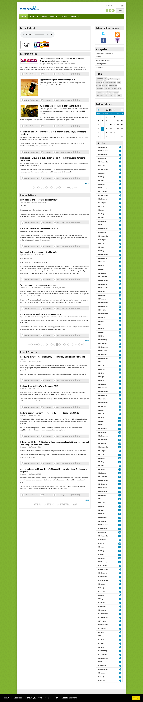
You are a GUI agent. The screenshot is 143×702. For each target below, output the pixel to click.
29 (120, 565)
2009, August (102, 539)
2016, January (102, 277)
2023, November (103, 154)
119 (120, 447)
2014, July (101, 321)
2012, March (101, 425)
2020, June (101, 247)
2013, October (102, 354)
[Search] (113, 5)
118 (120, 480)
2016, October (102, 262)
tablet (106, 95)
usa (111, 92)
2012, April (101, 421)
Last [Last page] (74, 187)
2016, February (102, 273)
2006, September (103, 669)
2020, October (102, 232)
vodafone (107, 88)
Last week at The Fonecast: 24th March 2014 (39, 199)
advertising (100, 95)
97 (120, 384)
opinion (100, 79)
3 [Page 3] (40, 187)
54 (120, 310)
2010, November (103, 484)
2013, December (103, 347)
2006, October (102, 665)
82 (120, 465)
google (98, 85)
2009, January (102, 565)
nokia (118, 82)
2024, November (103, 147)
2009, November (103, 528)
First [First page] (28, 344)
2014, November (103, 306)
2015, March (101, 291)
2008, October (102, 576)
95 (120, 388)
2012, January (102, 432)
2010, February (102, 517)
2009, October (102, 532)
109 (120, 439)
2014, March (101, 336)
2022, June (101, 173)
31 (120, 317)
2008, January (102, 610)
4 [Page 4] (44, 187)
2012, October (102, 399)
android (105, 82)
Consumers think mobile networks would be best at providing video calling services (53, 133)
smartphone (113, 85)
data (111, 95)
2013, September (103, 358)
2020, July (101, 243)
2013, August (102, 362)
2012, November (103, 395)
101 (120, 469)
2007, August (102, 628)
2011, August (102, 451)
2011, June (101, 458)
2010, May (101, 506)
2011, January (102, 477)
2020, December (103, 225)
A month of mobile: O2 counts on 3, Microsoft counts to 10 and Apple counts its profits (53, 470)
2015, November (103, 284)
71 (120, 354)
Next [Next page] (68, 187)
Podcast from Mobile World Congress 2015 (39, 386)
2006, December (103, 658)
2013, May (101, 373)
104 (120, 514)
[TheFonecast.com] (29, 8)
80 (120, 414)
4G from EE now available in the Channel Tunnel (60, 105)
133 (120, 417)
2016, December (103, 254)
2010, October (102, 488)
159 (120, 543)
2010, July (101, 499)
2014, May (101, 328)
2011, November (103, 439)
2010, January (102, 521)
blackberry (100, 88)
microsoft (99, 92)
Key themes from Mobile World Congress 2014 (40, 314)
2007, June (101, 636)
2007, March (101, 647)
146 (120, 528)
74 (120, 377)
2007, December (103, 614)
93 (120, 539)
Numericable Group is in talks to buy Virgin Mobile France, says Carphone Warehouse (52, 159)
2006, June (101, 680)
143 (120, 521)
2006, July (101, 676)
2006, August (102, 673)
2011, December (103, 436)
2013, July (101, 365)
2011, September (103, 447)
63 (120, 336)
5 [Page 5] (47, 187)
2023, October (102, 158)
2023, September (103, 162)
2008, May (101, 595)
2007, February (102, 651)
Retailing (98, 56)
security (114, 88)
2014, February (102, 339)
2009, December (103, 525)
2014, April (101, 332)
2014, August (102, 317)
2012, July (101, 410)
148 (120, 536)
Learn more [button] (73, 698)
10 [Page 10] (64, 187)
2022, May (101, 177)
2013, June (101, 369)
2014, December (103, 302)
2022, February (102, 188)
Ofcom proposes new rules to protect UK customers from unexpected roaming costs (63, 59)
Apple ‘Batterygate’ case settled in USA (57, 79)
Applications (99, 67)
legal (119, 88)
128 (120, 502)
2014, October (102, 310)
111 (120, 495)
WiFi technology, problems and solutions (38, 285)
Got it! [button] (135, 698)
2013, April (101, 377)
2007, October (102, 621)
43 (120, 321)
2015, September (103, 288)
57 (120, 362)
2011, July (101, 454)
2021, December (103, 195)
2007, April (101, 643)
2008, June (101, 591)
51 (120, 328)
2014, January (102, 343)
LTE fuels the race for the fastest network (39, 228)
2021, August (102, 202)
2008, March (101, 602)
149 (120, 532)
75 (120, 365)
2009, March (101, 558)
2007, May (101, 639)
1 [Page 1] (34, 187)
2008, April (101, 599)
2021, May (101, 214)
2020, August (102, 240)
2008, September (103, 580)
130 (120, 443)
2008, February (102, 606)
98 (120, 399)
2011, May (101, 462)
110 (120, 425)
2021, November (103, 199)
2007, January (102, 654)
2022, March (101, 184)
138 (120, 473)
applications (111, 79)
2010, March (101, 514)
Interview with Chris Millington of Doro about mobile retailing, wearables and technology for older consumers (54, 443)
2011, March (101, 469)
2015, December (103, 280)
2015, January (102, 299)
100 (120, 421)
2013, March (101, 380)
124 (120, 454)
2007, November (103, 617)
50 (120, 325)
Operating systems (101, 64)
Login (120, 10)
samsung (105, 85)
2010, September (103, 491)
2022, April (101, 180)
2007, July (101, 632)
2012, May (101, 417)
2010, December (103, 480)
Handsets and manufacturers (104, 53)
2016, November (103, 258)
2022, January (102, 191)
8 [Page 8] (57, 187)
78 (120, 339)
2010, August (102, 495)
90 (120, 451)
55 (120, 332)
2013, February (102, 384)
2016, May (101, 265)
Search (122, 5)
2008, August (102, 584)
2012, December (103, 391)
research (99, 82)
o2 (104, 92)
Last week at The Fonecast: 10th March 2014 (39, 252)
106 (120, 436)
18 (120, 295)
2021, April (101, 217)
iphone (116, 92)
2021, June (101, 210)
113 (120, 428)
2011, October (102, 443)
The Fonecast (34, 74)
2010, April (101, 510)
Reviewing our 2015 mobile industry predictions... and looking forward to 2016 (52, 358)
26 (120, 299)
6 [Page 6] (50, 187)
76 (120, 358)
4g (107, 92)
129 (120, 432)
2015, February (102, 295)
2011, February (102, 473)
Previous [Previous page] (35, 344)
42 (120, 314)
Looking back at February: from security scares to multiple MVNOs (49, 412)
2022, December (103, 169)
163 (120, 558)
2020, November (103, 228)
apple (118, 79)
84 (120, 343)
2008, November (103, 573)
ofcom (119, 95)
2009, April (101, 554)
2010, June (101, 502)
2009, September (103, 536)
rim (115, 95)
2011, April (101, 465)
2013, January (102, 388)
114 (120, 506)
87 (120, 395)
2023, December (103, 151)
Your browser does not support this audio (37, 34)
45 (120, 306)
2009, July (101, 543)
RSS (87, 183)
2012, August (102, 406)
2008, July (101, 588)
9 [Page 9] (60, 187)
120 (120, 458)
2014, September (103, 314)
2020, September (103, 236)
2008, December (103, 569)
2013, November (103, 351)
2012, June (101, 414)
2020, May (101, 251)
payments (112, 82)
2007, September (103, 625)
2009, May (101, 551)
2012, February (102, 428)
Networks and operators (103, 60)
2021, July (101, 206)
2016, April (101, 269)
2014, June (101, 325)
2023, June (101, 165)
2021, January (102, 221)
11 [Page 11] (71, 344)
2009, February (102, 562)
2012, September (103, 402)
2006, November (103, 662)
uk (105, 79)
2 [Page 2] (37, 187)
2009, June (101, 547)
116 (120, 477)
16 (120, 291)
